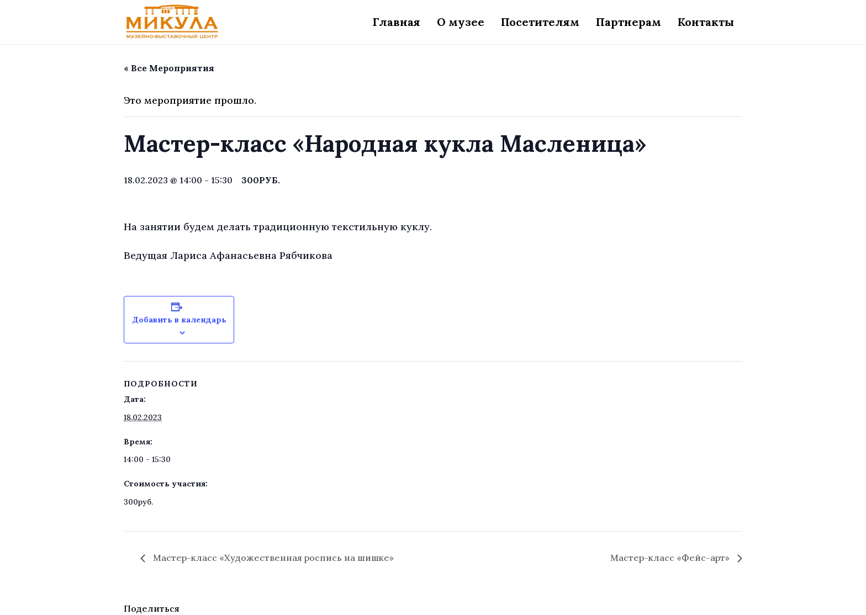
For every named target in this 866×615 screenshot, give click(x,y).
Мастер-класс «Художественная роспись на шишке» (272, 557)
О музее (460, 22)
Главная (396, 22)
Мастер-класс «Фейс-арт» (671, 557)
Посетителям (540, 22)
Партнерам (628, 22)
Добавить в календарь (179, 320)
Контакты (706, 22)
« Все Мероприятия (169, 67)
